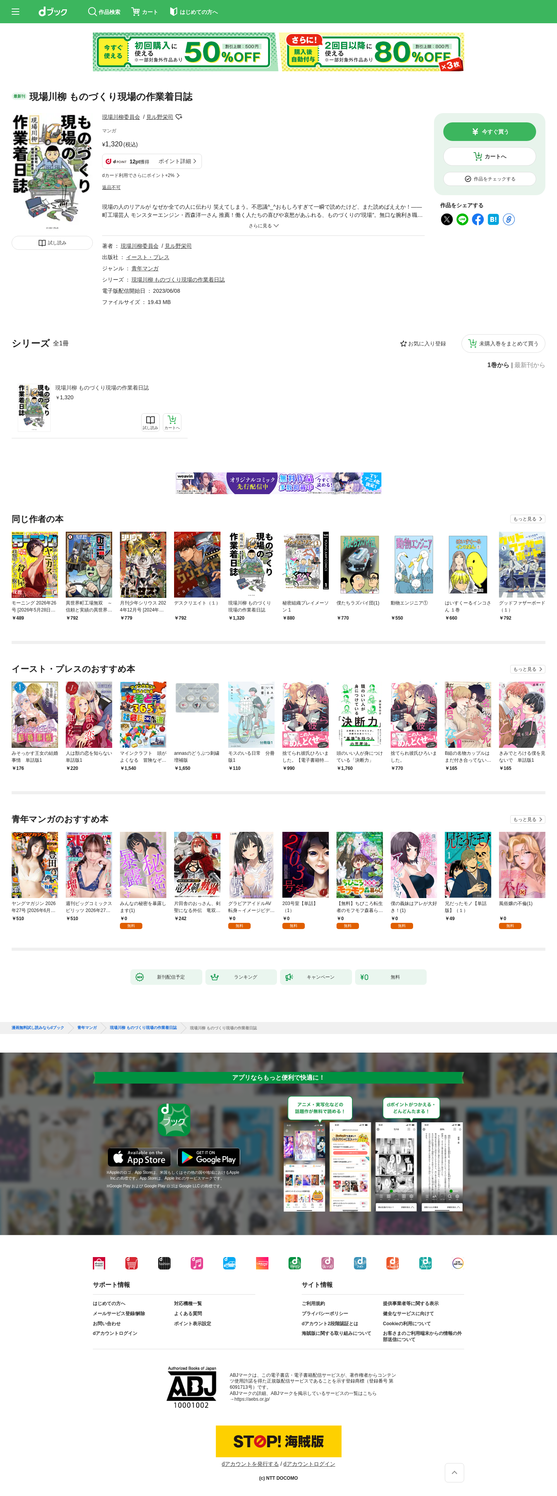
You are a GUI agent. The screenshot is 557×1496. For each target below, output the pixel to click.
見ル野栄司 (159, 117)
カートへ (495, 156)
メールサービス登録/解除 (119, 1313)
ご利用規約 (313, 1303)
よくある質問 (188, 1313)
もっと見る (524, 519)
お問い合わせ (107, 1323)
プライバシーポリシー (325, 1313)
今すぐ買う (495, 132)
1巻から (498, 365)
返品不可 (111, 187)
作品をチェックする (495, 179)
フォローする (179, 117)
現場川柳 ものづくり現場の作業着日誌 (102, 388)
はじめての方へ (109, 1303)
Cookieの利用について (407, 1323)
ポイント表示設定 (192, 1323)
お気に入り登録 (427, 343)
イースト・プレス (147, 257)
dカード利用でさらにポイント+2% (138, 175)
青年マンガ (145, 268)
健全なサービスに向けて (408, 1313)
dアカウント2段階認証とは (330, 1323)
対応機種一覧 (188, 1303)
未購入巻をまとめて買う (509, 343)
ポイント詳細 (175, 161)
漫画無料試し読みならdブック (38, 1028)
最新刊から (529, 365)
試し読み (57, 243)
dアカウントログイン (115, 1333)
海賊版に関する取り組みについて (336, 1333)
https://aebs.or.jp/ (252, 1399)
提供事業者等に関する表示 (411, 1303)
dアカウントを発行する (250, 1464)
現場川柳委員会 (121, 117)
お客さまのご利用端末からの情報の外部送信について (422, 1336)
